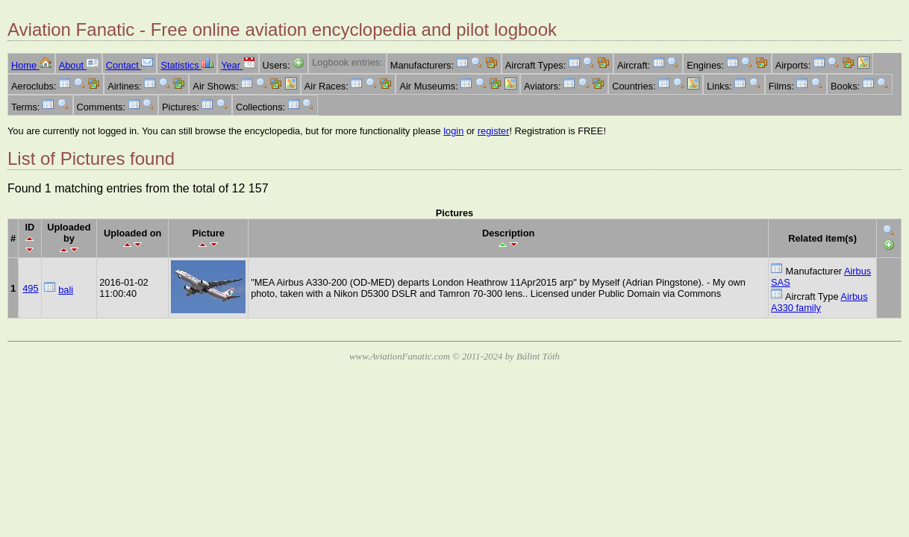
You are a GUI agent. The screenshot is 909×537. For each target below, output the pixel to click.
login (453, 130)
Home (31, 65)
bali (65, 289)
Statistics (186, 65)
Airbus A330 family (819, 302)
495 (30, 288)
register (494, 130)
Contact (130, 65)
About (79, 65)
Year (237, 65)
